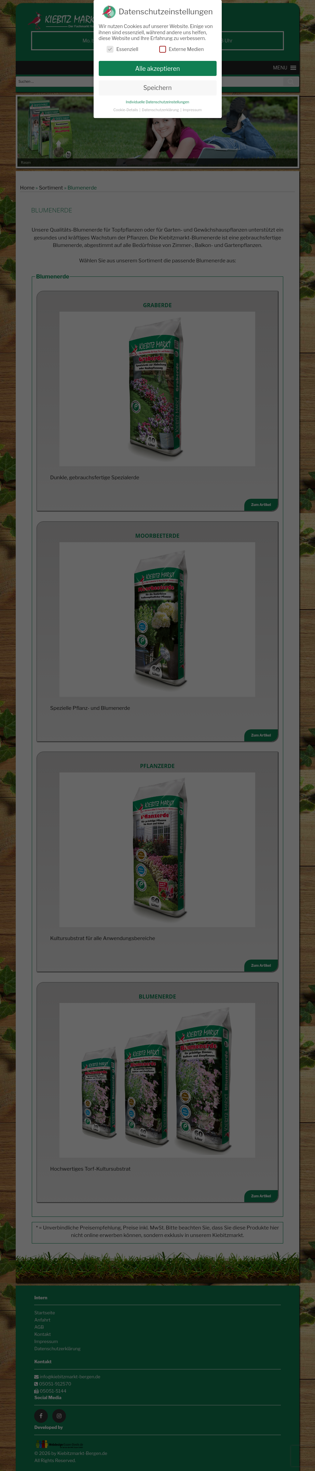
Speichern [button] (157, 87)
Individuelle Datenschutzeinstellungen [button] (157, 102)
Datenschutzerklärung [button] (161, 110)
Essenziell (122, 49)
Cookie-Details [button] (126, 110)
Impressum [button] (192, 110)
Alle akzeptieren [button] (157, 68)
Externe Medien (181, 49)
